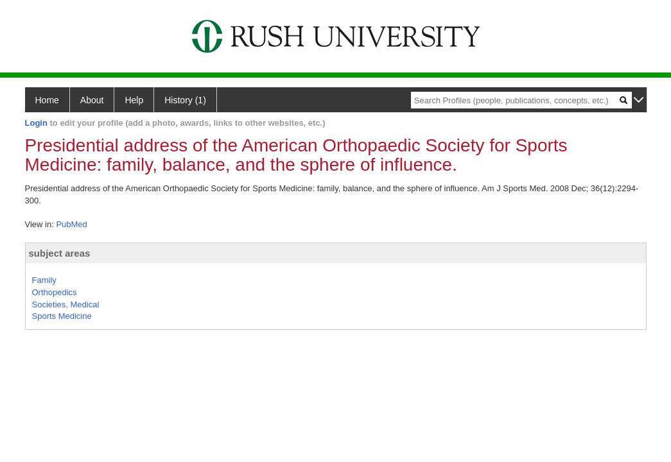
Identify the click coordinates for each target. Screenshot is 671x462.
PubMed (71, 224)
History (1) (185, 100)
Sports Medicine (62, 316)
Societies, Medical (66, 304)
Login (36, 123)
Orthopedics (54, 292)
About (92, 100)
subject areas (60, 253)
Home (47, 100)
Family (44, 280)
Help (134, 100)
